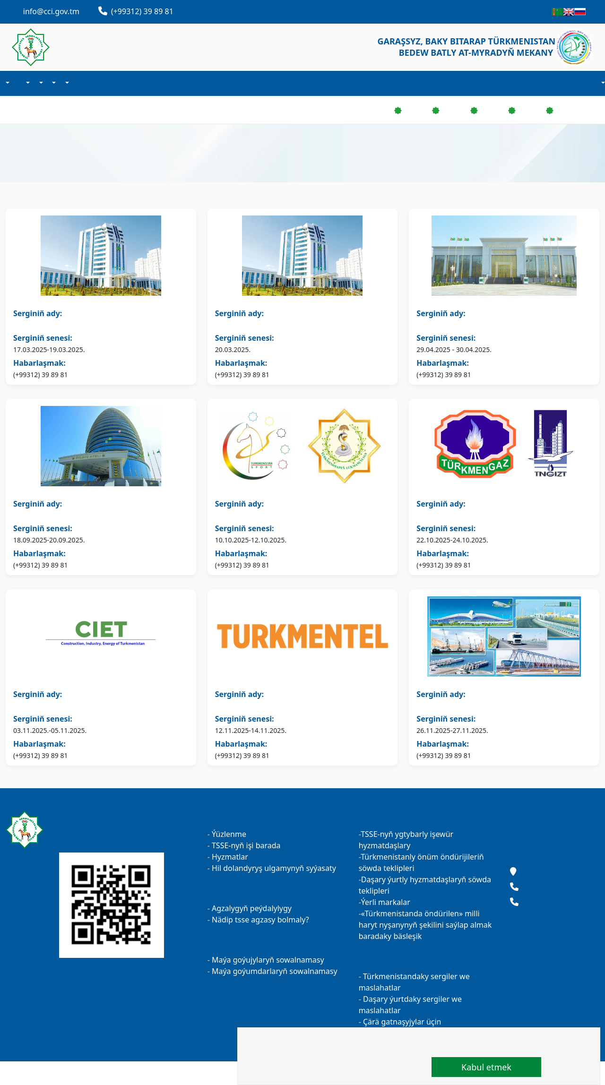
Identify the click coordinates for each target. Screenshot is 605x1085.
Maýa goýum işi (53, 83)
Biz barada (6, 83)
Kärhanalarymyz (76, 83)
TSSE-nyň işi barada (246, 845)
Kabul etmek (486, 1067)
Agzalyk (27, 83)
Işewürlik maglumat (40, 83)
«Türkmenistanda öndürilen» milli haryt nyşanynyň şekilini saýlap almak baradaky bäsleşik (425, 924)
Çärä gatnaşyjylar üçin (401, 1021)
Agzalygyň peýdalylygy (252, 908)
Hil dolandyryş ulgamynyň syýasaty (274, 868)
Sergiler (66, 83)
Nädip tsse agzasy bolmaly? (260, 919)
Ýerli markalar (385, 902)
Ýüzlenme (229, 834)
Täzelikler (17, 83)
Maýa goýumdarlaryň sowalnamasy (274, 971)
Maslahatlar (554, 830)
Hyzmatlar (230, 857)
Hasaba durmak (602, 83)
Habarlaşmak (84, 83)
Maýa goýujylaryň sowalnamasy (268, 960)
